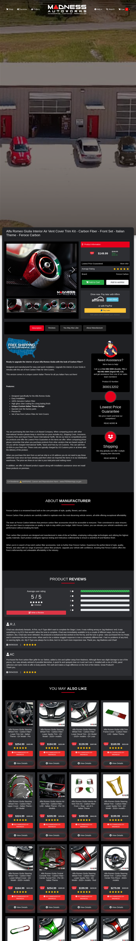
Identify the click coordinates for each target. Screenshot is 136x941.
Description (36, 328)
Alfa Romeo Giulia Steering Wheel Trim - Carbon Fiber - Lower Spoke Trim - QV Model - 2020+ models (52, 732)
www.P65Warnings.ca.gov (70, 481)
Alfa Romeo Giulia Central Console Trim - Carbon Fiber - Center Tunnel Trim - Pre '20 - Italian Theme (52, 876)
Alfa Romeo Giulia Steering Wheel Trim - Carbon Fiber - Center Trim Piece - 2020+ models (116, 876)
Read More (110, 423)
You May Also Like (72, 328)
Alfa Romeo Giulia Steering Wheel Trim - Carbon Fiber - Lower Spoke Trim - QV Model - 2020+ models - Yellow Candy (116, 805)
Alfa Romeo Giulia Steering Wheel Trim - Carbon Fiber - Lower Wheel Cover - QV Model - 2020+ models (20, 876)
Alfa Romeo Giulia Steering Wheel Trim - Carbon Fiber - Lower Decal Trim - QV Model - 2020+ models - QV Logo (84, 732)
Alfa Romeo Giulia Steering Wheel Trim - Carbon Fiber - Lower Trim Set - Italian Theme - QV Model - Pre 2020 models (20, 733)
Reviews (52, 328)
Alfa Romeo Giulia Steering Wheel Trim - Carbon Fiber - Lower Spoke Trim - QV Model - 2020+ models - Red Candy (84, 877)
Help (98, 9)
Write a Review (36, 612)
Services (22, 9)
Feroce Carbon (122, 274)
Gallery (35, 9)
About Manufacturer (96, 328)
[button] (73, 270)
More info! (124, 264)
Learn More (112, 299)
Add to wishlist (117, 282)
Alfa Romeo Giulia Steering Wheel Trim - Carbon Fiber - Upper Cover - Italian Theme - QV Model (20, 804)
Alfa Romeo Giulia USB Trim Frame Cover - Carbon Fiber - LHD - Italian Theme (115, 731)
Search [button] (110, 9)
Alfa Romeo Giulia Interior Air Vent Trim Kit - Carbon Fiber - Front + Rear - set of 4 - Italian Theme (83, 804)
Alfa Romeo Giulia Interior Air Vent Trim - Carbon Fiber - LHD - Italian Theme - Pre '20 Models (52, 804)
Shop (9, 9)
